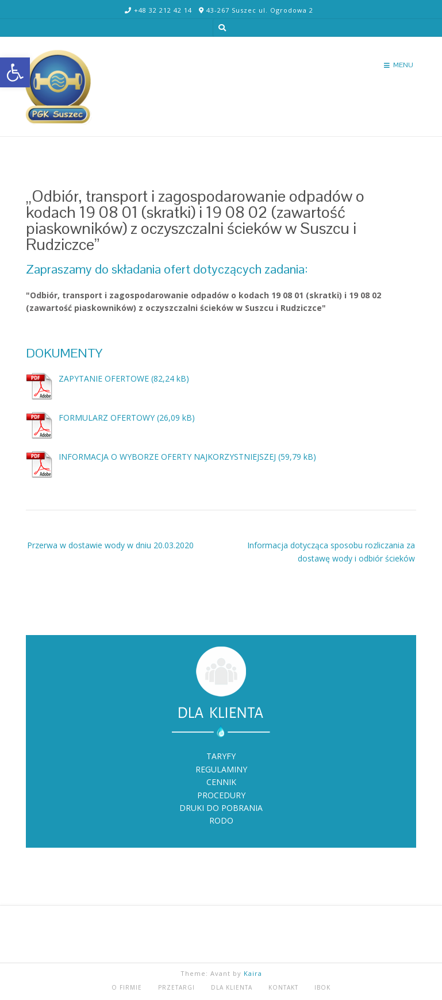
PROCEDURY (221, 795)
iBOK (322, 987)
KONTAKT (283, 987)
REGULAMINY (221, 769)
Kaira (253, 973)
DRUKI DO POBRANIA (221, 807)
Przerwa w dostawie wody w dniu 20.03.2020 (110, 545)
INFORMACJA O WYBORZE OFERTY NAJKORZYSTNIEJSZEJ (167, 456)
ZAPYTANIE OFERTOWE (104, 378)
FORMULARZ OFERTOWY (107, 417)
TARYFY (221, 756)
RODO (221, 820)
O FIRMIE (127, 987)
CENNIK (221, 781)
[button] (15, 72)
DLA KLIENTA (231, 987)
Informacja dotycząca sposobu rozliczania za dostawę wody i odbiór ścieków (331, 551)
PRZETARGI (176, 987)
